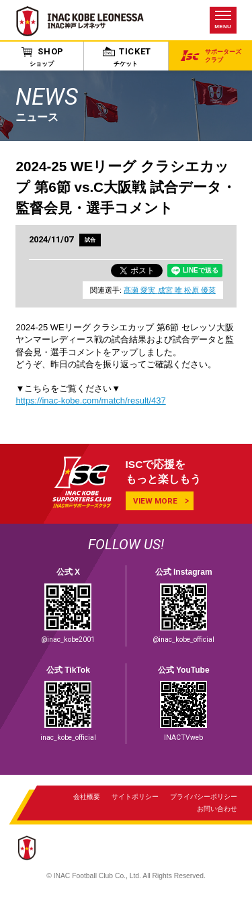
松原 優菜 (200, 290)
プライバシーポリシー (203, 797)
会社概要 (86, 797)
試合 (91, 239)
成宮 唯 (171, 290)
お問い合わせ (216, 809)
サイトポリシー (135, 797)
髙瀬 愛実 (140, 290)
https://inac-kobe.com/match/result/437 (90, 401)
